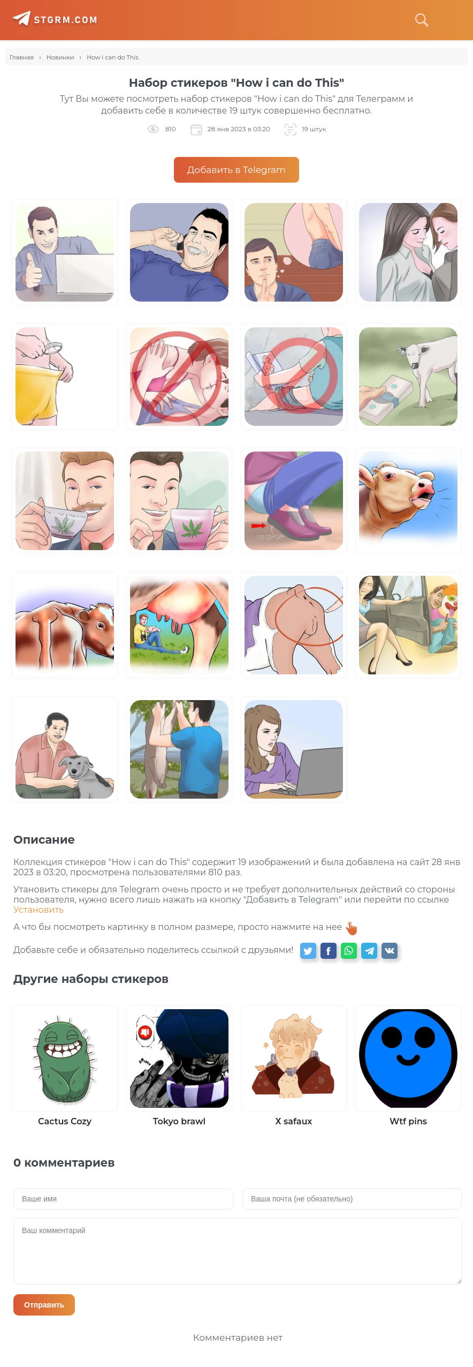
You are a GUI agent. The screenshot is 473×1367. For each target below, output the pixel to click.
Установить (38, 910)
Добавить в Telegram (236, 169)
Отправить (44, 1305)
